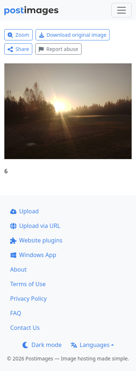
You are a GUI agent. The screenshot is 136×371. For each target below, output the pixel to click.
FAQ (15, 313)
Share (18, 49)
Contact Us (25, 328)
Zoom (18, 34)
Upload (24, 211)
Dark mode (42, 345)
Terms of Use (28, 284)
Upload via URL (35, 226)
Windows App (33, 255)
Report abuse (58, 49)
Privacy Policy (28, 299)
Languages (90, 345)
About (18, 269)
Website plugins (36, 240)
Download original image (73, 34)
